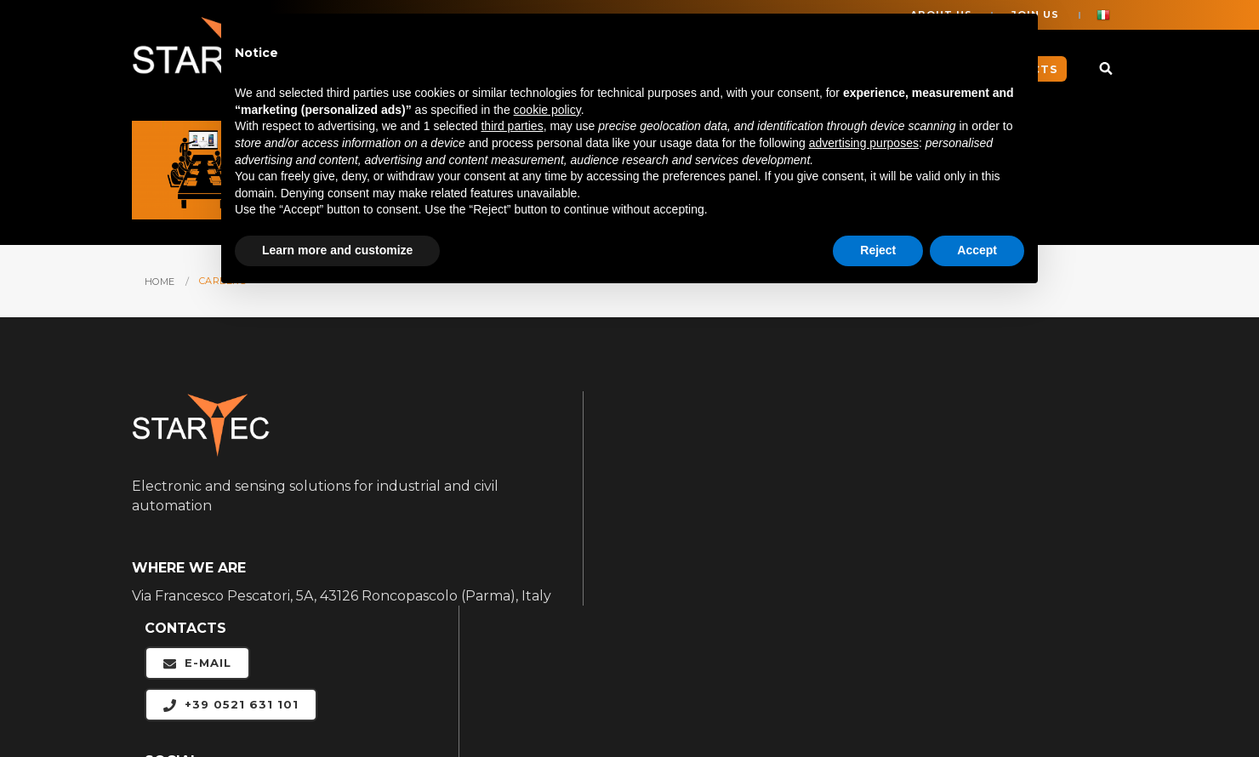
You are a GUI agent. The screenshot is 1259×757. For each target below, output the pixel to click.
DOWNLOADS (976, 591)
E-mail (644, 450)
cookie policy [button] (547, 110)
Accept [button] (977, 251)
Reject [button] (878, 251)
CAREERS (960, 521)
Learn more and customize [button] (337, 251)
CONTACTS (965, 626)
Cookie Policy (443, 699)
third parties (512, 127)
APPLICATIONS (979, 486)
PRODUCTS (968, 556)
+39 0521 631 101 (677, 492)
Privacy (531, 699)
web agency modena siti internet (1072, 699)
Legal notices (341, 699)
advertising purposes (864, 144)
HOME (160, 280)
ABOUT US (964, 451)
